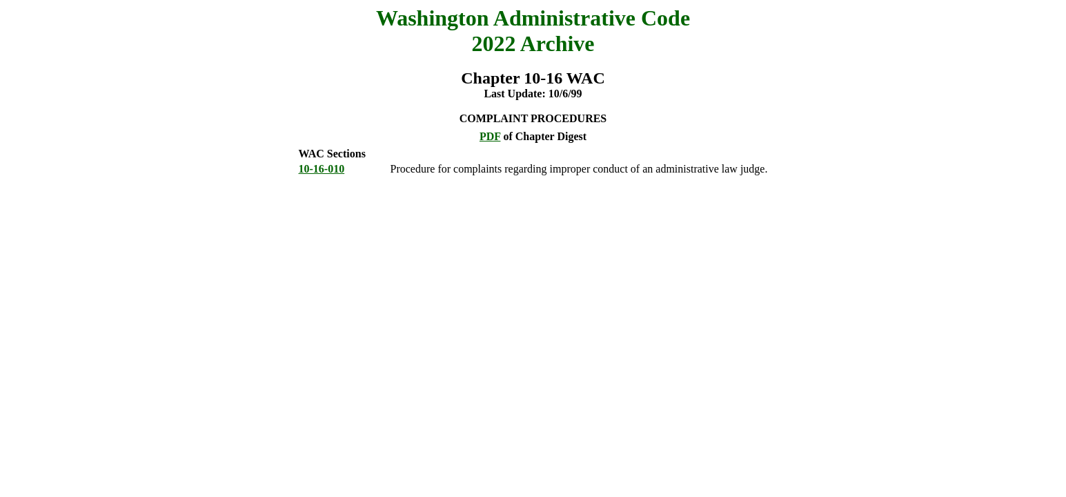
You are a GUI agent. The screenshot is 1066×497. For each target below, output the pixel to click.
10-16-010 (322, 169)
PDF (490, 136)
